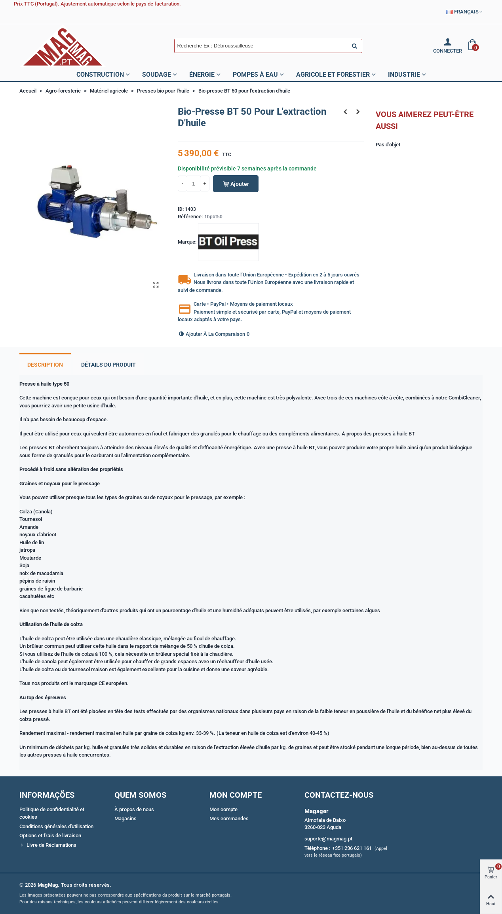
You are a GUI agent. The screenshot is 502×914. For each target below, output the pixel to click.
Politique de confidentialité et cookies (51, 813)
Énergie (202, 74)
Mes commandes (229, 818)
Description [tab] (45, 364)
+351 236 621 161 (352, 848)
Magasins (125, 818)
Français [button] (464, 12)
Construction (100, 74)
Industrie (404, 74)
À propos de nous (134, 809)
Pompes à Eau (255, 74)
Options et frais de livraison (50, 835)
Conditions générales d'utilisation (56, 826)
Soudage (156, 74)
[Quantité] (193, 183)
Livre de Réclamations (47, 845)
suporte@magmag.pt (328, 839)
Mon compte (223, 809)
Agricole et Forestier (333, 74)
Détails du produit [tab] (108, 364)
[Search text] (261, 46)
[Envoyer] (355, 46)
